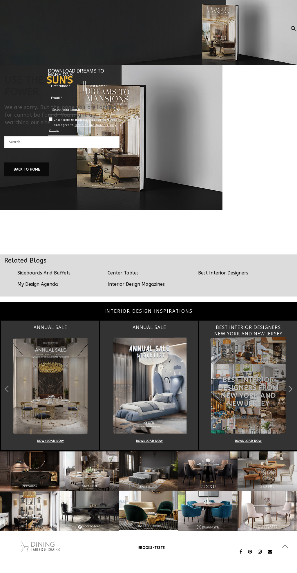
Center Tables (123, 273)
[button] (290, 389)
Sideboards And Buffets (43, 273)
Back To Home (27, 169)
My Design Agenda (37, 284)
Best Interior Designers (223, 273)
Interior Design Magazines (136, 284)
